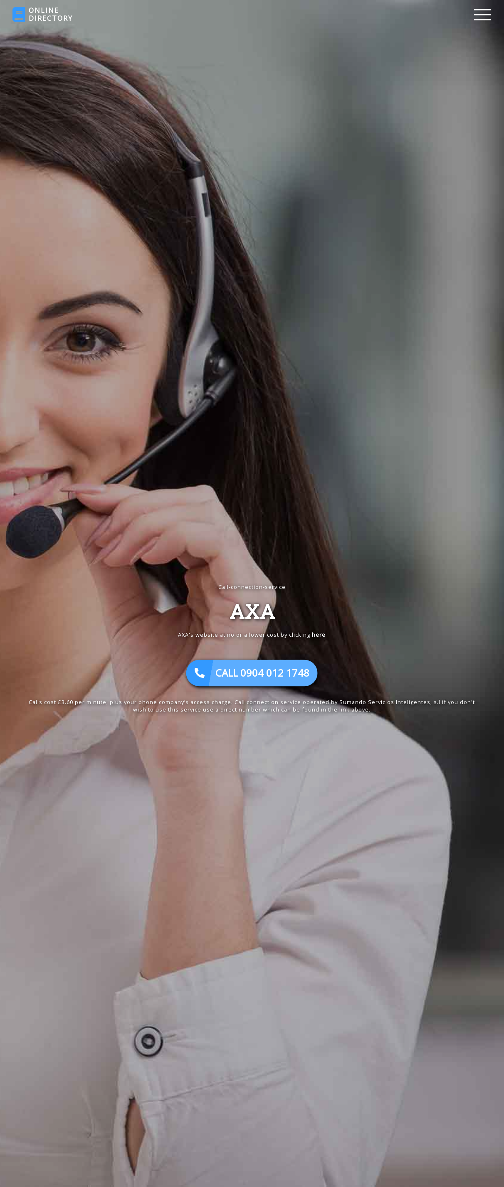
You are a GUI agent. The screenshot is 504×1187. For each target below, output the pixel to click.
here (319, 635)
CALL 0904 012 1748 (252, 673)
